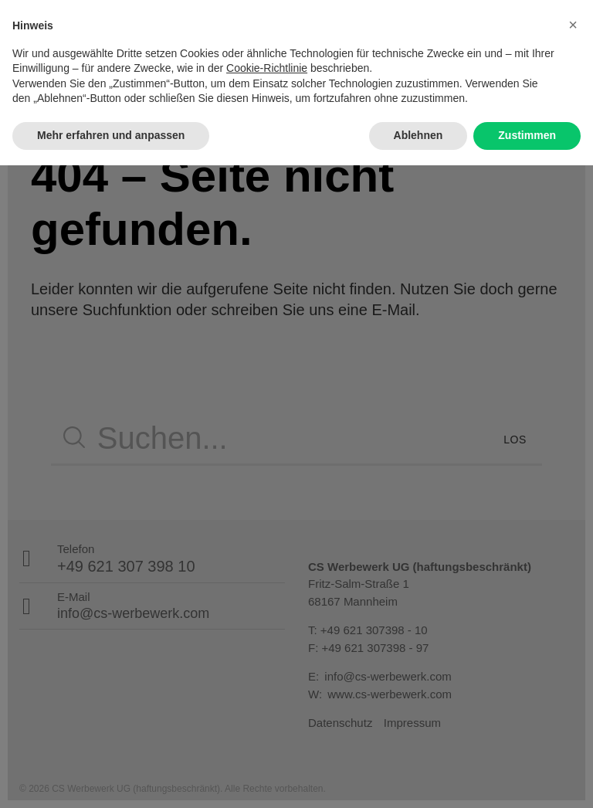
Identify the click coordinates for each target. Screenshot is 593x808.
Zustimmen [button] (527, 778)
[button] (573, 667)
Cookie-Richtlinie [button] (266, 711)
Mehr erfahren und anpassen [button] (111, 778)
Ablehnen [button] (418, 778)
